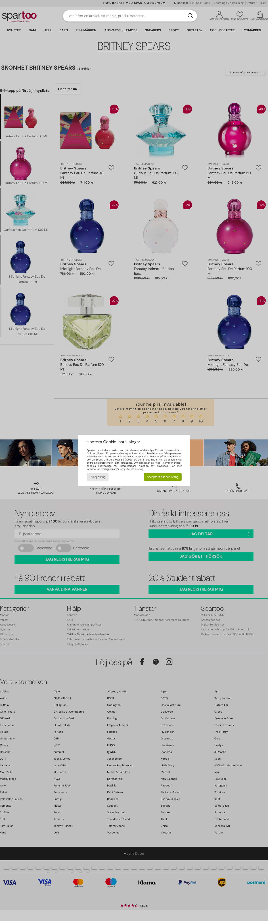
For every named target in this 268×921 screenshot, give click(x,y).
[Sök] (190, 15)
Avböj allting (98, 477)
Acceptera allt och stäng (162, 477)
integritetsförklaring (131, 469)
